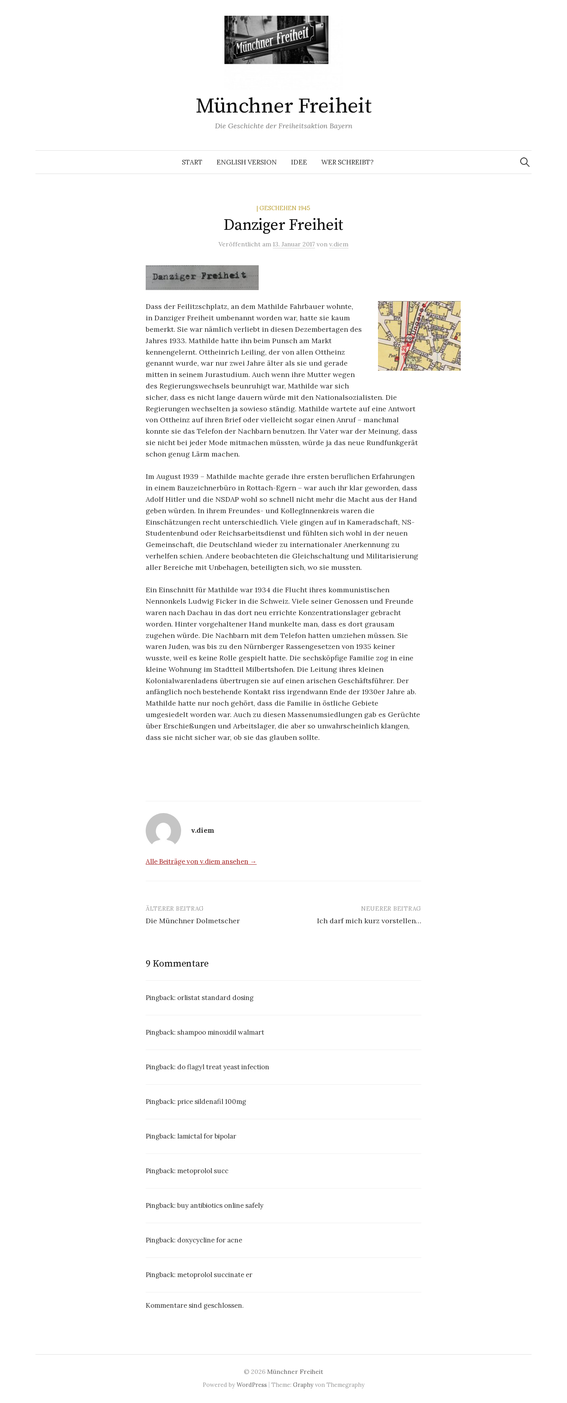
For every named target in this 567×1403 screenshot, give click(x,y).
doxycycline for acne (209, 1240)
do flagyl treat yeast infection (223, 1067)
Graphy (303, 1384)
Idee (299, 162)
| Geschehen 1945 (283, 208)
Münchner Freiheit (284, 106)
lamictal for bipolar (206, 1136)
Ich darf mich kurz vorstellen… (369, 920)
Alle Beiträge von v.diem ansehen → (201, 861)
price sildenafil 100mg (211, 1101)
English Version (247, 162)
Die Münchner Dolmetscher (193, 920)
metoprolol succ (202, 1170)
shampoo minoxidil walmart (220, 1032)
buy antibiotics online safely (220, 1205)
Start (192, 162)
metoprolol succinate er (214, 1274)
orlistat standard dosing (215, 997)
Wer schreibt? (347, 162)
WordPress (252, 1384)
